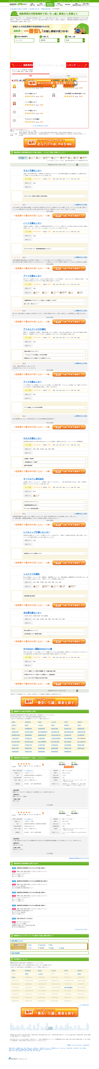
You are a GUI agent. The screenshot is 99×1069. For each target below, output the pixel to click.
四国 (31, 1050)
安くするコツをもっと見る (80, 929)
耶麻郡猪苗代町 (42, 735)
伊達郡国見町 (41, 728)
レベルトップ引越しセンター (36, 532)
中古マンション (63, 1048)
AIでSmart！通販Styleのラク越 (37, 649)
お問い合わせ (75, 1)
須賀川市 (79, 722)
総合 (30, 75)
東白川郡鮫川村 (81, 741)
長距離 (62, 948)
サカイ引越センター (32, 170)
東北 (13, 1050)
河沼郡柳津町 (80, 735)
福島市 (13, 722)
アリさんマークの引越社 (34, 329)
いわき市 (53, 722)
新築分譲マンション (55, 1048)
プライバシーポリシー (77, 1045)
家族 (51, 945)
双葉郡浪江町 (28, 751)
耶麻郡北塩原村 (81, 732)
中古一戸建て (76, 1048)
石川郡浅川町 (54, 745)
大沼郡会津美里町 (55, 738)
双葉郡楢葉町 (41, 748)
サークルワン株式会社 (33, 479)
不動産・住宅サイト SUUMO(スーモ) (16, 1048)
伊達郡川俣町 (54, 728)
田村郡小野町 (15, 748)
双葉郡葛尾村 (41, 751)
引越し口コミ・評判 (58, 4)
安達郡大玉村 (67, 728)
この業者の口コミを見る (80, 204)
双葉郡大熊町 (80, 748)
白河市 (66, 722)
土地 (80, 1048)
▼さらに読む (50, 211)
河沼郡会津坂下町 (55, 735)
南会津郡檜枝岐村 (42, 732)
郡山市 (40, 722)
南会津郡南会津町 (69, 732)
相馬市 (26, 725)
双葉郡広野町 (28, 748)
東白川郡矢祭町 (55, 741)
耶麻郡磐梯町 (28, 735)
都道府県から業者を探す (50, 4)
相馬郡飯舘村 (67, 751)
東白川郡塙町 (67, 741)
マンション (48, 1048)
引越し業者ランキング (41, 4)
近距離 (52, 948)
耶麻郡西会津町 (16, 735)
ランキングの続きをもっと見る (39, 125)
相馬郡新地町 (54, 751)
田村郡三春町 (80, 745)
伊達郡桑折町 (28, 728)
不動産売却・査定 (23, 1049)
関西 (28, 1050)
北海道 (10, 1050)
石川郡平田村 (41, 745)
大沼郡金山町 (28, 738)
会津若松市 (28, 722)
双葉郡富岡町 (54, 748)
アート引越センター (32, 276)
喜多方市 (14, 725)
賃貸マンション (30, 1048)
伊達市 (79, 725)
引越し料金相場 (15, 953)
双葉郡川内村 (67, 748)
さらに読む (50, 804)
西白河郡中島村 (16, 741)
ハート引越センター (32, 223)
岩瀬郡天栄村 (15, 732)
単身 (30, 945)
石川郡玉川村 (28, 745)
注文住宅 (84, 1048)
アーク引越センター (32, 382)
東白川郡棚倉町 (42, 741)
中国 (34, 1050)
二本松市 (40, 725)
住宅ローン (42, 1049)
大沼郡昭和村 (41, 738)
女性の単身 (42, 945)
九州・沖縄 (38, 1050)
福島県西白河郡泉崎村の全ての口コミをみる (79, 858)
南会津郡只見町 (55, 732)
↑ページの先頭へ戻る (84, 1004)
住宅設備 (17, 1049)
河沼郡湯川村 (67, 735)
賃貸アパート (36, 1048)
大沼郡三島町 (15, 738)
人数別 (68, 75)
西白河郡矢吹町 (29, 741)
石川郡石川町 (15, 745)
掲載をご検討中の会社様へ (84, 1)
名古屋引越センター (32, 613)
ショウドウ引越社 (31, 574)
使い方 (69, 1)
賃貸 (25, 1048)
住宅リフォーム (12, 1049)
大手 (30, 948)
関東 (16, 1050)
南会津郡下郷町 (29, 732)
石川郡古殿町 (67, 745)
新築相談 (30, 1049)
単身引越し (68, 4)
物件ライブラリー (48, 1049)
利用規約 (69, 1045)
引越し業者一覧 (32, 4)
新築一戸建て (69, 1048)
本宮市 (13, 728)
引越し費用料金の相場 (77, 4)
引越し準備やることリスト (86, 4)
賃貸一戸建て (42, 1048)
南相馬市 (66, 725)
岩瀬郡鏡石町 (80, 728)
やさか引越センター (32, 438)
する (62, 1)
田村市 (53, 725)
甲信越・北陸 (20, 1050)
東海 (25, 1050)
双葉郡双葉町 (15, 751)
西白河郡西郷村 (68, 738)
